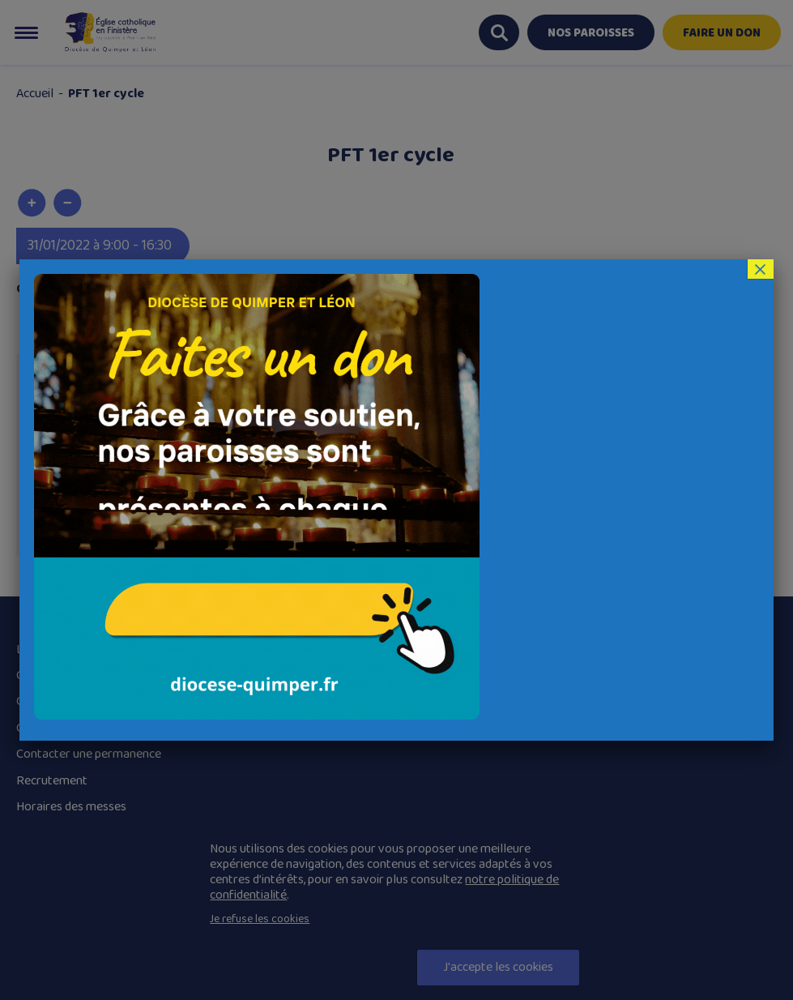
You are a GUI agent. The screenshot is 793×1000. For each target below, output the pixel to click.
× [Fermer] (759, 269)
